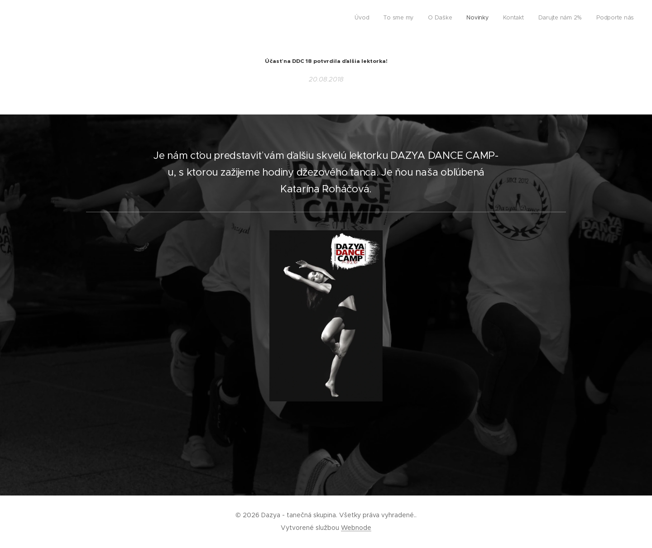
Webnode (356, 528)
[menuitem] (549, 18)
